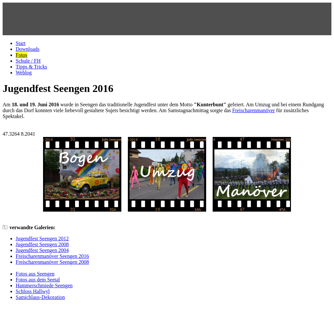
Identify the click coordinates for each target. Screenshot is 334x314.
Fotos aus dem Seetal (38, 279)
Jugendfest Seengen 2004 (42, 250)
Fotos (21, 55)
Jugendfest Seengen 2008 (42, 244)
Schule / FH (28, 61)
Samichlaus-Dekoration (40, 297)
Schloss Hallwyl (33, 291)
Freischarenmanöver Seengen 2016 (52, 256)
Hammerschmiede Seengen (44, 285)
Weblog (24, 72)
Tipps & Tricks (31, 66)
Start (20, 43)
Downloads (27, 49)
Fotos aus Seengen (35, 274)
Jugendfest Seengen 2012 (42, 238)
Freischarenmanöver (253, 110)
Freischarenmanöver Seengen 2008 (52, 262)
